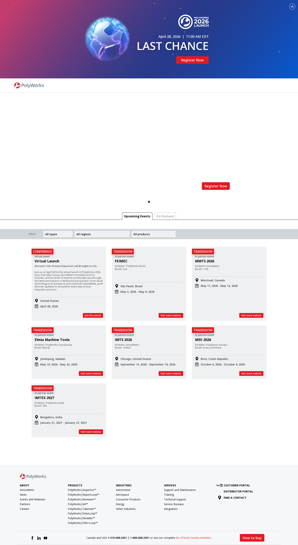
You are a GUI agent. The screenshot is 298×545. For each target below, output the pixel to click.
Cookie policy (268, 534)
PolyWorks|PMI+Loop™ (83, 505)
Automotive (123, 472)
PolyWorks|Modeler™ (81, 500)
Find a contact (232, 480)
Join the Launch (93, 297)
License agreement (178, 534)
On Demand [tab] (165, 198)
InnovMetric (27, 472)
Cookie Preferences (245, 534)
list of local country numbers (193, 520)
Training (169, 477)
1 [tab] (149, 184)
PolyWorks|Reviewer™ (82, 481)
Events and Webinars (32, 481)
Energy (120, 486)
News (23, 477)
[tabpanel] (149, 130)
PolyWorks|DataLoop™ (82, 496)
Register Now (194, 51)
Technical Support (175, 481)
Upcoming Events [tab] (137, 198)
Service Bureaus (174, 486)
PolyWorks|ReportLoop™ (83, 477)
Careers (24, 491)
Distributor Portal (238, 474)
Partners (25, 486)
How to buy (252, 520)
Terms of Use (201, 534)
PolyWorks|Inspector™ (82, 472)
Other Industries (126, 491)
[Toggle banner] (292, 7)
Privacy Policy (221, 534)
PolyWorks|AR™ (78, 486)
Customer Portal (234, 467)
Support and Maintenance (180, 472)
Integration (171, 491)
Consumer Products (128, 481)
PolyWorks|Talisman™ (82, 491)
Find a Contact (234, 67)
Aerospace (122, 477)
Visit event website (171, 297)
